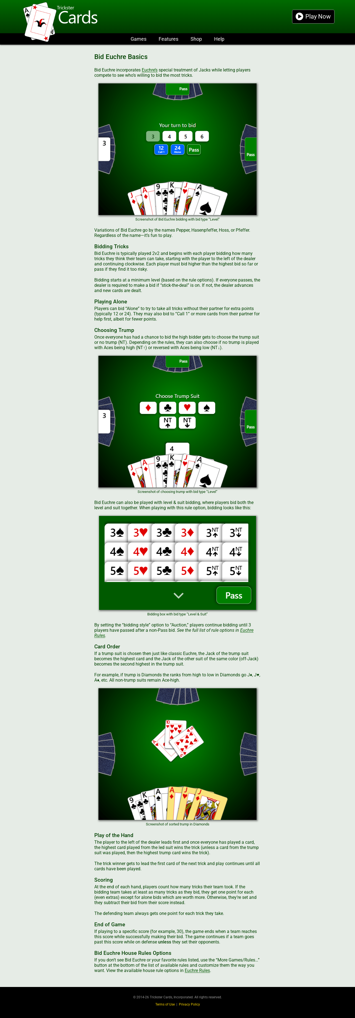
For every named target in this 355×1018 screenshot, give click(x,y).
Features (168, 39)
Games (138, 39)
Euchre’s (150, 70)
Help (219, 39)
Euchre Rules (197, 970)
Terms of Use (165, 1004)
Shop (196, 39)
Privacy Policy (189, 1004)
